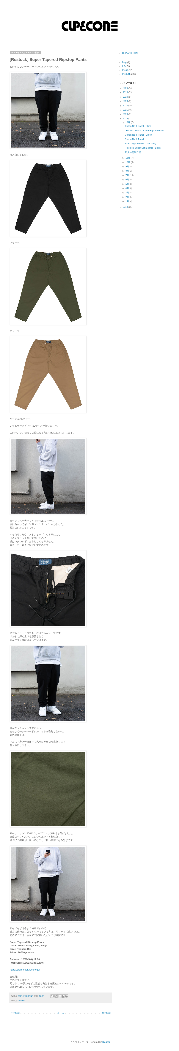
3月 (127, 192)
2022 (125, 105)
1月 (127, 201)
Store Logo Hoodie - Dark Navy (140, 143)
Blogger (106, 1042)
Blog (124, 62)
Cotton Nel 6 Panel (134, 139)
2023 (125, 101)
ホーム (60, 1013)
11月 (128, 157)
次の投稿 (15, 1013)
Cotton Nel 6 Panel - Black (138, 126)
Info (124, 66)
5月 (127, 184)
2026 (125, 88)
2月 (127, 197)
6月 (127, 179)
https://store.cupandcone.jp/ (25, 969)
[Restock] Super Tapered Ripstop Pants (144, 130)
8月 (127, 171)
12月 (128, 122)
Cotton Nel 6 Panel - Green (138, 135)
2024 (125, 97)
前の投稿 (106, 1013)
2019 (125, 118)
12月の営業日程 (133, 152)
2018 (125, 207)
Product (21, 1000)
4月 (127, 188)
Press (125, 70)
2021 (125, 110)
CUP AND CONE (130, 53)
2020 (125, 114)
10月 (128, 162)
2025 (125, 92)
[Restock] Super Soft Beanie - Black (143, 148)
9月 (127, 166)
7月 (127, 175)
